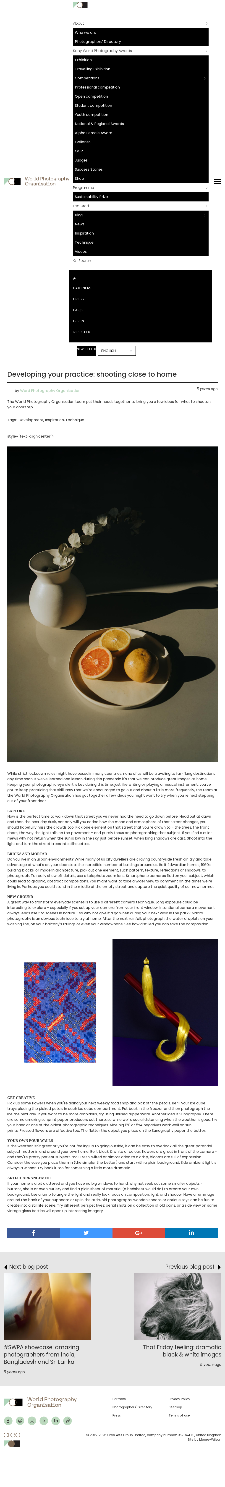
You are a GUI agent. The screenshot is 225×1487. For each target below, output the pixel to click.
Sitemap (175, 1407)
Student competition (93, 105)
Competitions (87, 78)
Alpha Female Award (93, 133)
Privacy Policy (179, 1399)
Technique (84, 242)
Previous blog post (190, 1266)
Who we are (85, 32)
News (79, 224)
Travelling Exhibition (92, 69)
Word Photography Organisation (50, 390)
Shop (79, 178)
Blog (79, 215)
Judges (81, 160)
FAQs (78, 310)
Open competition (91, 96)
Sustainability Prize (91, 196)
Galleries (83, 142)
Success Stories (89, 169)
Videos (81, 251)
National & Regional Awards (99, 123)
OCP (79, 151)
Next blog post (28, 1266)
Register (81, 332)
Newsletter (86, 349)
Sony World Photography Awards (102, 50)
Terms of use (179, 1415)
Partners (82, 288)
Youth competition (91, 114)
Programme (83, 187)
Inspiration (84, 233)
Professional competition (97, 87)
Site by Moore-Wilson (204, 1439)
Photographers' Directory (98, 41)
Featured (81, 206)
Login (78, 320)
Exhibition (83, 60)
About (78, 23)
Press (78, 299)
